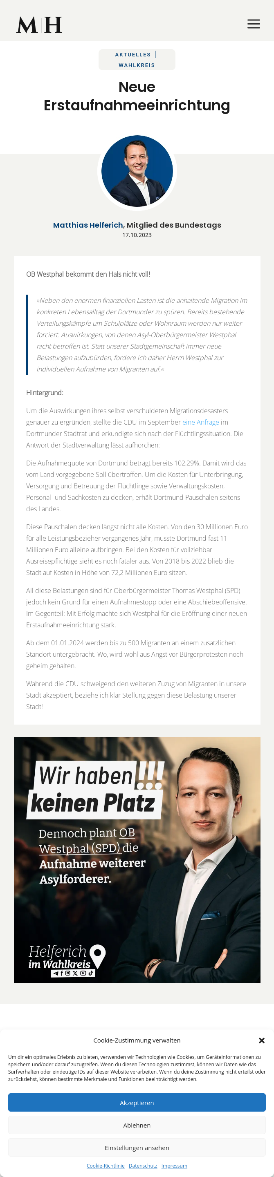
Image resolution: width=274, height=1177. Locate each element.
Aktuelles (133, 54)
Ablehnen (137, 1125)
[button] (262, 1040)
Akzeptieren (137, 1103)
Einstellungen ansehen (137, 1147)
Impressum (174, 1165)
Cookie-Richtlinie (106, 1165)
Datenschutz (143, 1165)
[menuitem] (39, 24)
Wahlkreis (137, 65)
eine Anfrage (200, 422)
